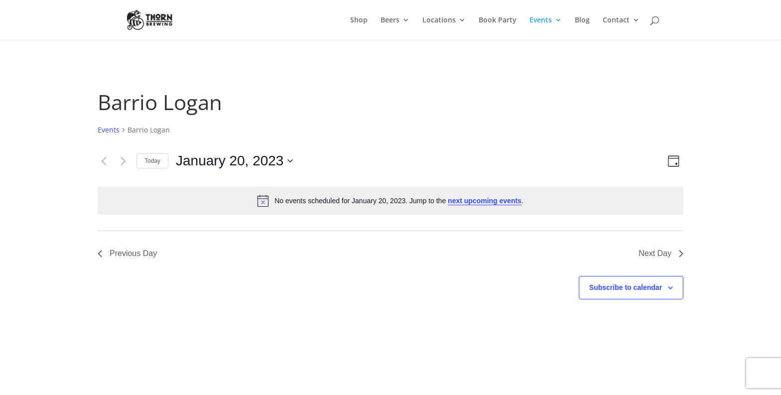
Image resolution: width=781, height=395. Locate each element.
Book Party (498, 20)
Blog (582, 20)
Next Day (661, 253)
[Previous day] (104, 161)
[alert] (390, 201)
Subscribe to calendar (625, 287)
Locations (439, 20)
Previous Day (127, 253)
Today (152, 160)
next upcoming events (484, 201)
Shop (359, 20)
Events (540, 20)
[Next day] (123, 161)
